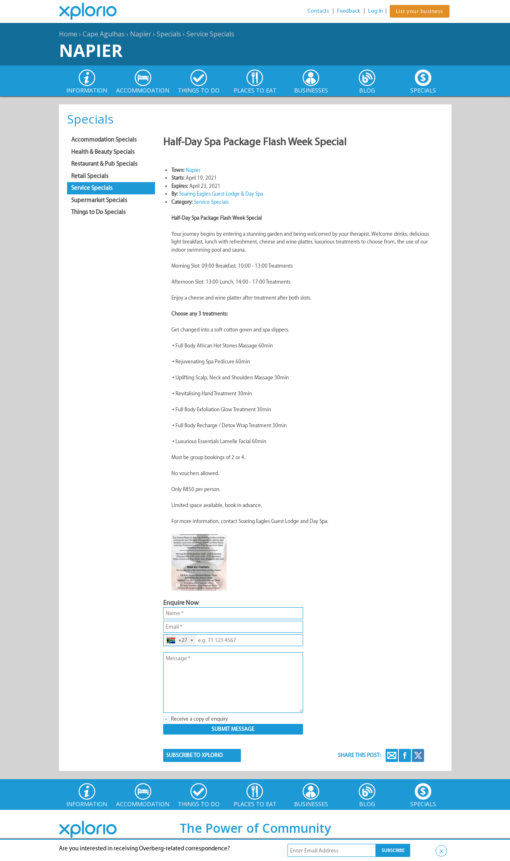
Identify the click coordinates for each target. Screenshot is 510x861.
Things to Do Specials (98, 212)
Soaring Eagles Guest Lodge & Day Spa (221, 194)
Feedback (348, 10)
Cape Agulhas (104, 33)
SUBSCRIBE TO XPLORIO (194, 755)
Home (68, 33)
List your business (419, 11)
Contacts (318, 10)
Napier (140, 33)
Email (392, 755)
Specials (169, 33)
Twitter (418, 755)
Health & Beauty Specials (103, 152)
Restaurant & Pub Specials (104, 163)
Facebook (405, 755)
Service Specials (210, 33)
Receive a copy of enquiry (199, 719)
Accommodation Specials (104, 139)
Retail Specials (89, 176)
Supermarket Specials (99, 200)
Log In (375, 10)
